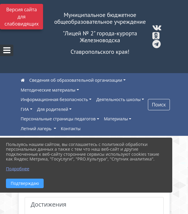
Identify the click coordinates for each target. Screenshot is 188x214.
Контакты (71, 128)
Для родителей (52, 109)
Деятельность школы (118, 99)
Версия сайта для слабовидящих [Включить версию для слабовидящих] (21, 16)
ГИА (25, 109)
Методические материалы (48, 90)
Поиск (159, 104)
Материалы (116, 119)
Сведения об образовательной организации (75, 80)
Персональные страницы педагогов (58, 119)
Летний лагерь (37, 128)
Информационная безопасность (54, 99)
